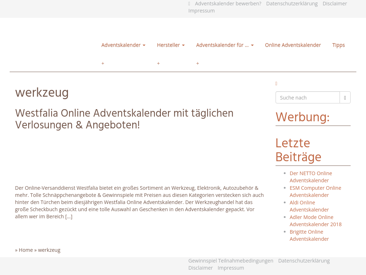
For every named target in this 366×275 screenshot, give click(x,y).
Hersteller (171, 44)
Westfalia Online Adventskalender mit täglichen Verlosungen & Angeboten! (124, 119)
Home (26, 249)
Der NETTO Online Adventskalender (311, 177)
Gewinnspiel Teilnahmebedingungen (230, 260)
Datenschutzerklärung (292, 3)
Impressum (201, 10)
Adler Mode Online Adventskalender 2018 (316, 221)
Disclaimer (335, 3)
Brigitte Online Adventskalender (309, 235)
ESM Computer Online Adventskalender (315, 191)
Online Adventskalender (293, 44)
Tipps (338, 44)
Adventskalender (123, 44)
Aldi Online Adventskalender (309, 206)
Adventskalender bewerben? (228, 3)
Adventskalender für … (225, 44)
